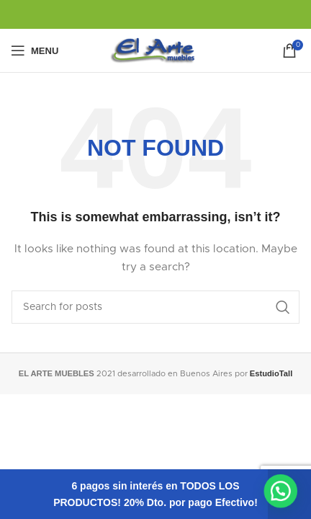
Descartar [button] (289, 494)
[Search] (155, 307)
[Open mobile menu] (35, 50)
